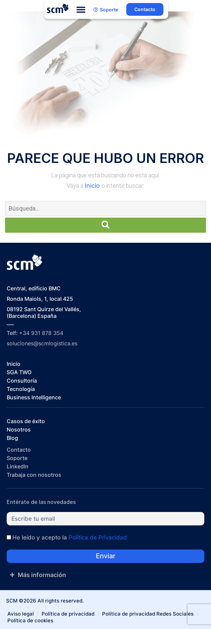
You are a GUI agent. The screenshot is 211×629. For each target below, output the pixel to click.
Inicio (93, 185)
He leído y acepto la (69, 537)
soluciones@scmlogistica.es (42, 343)
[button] (81, 9)
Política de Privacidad (98, 537)
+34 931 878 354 (41, 333)
